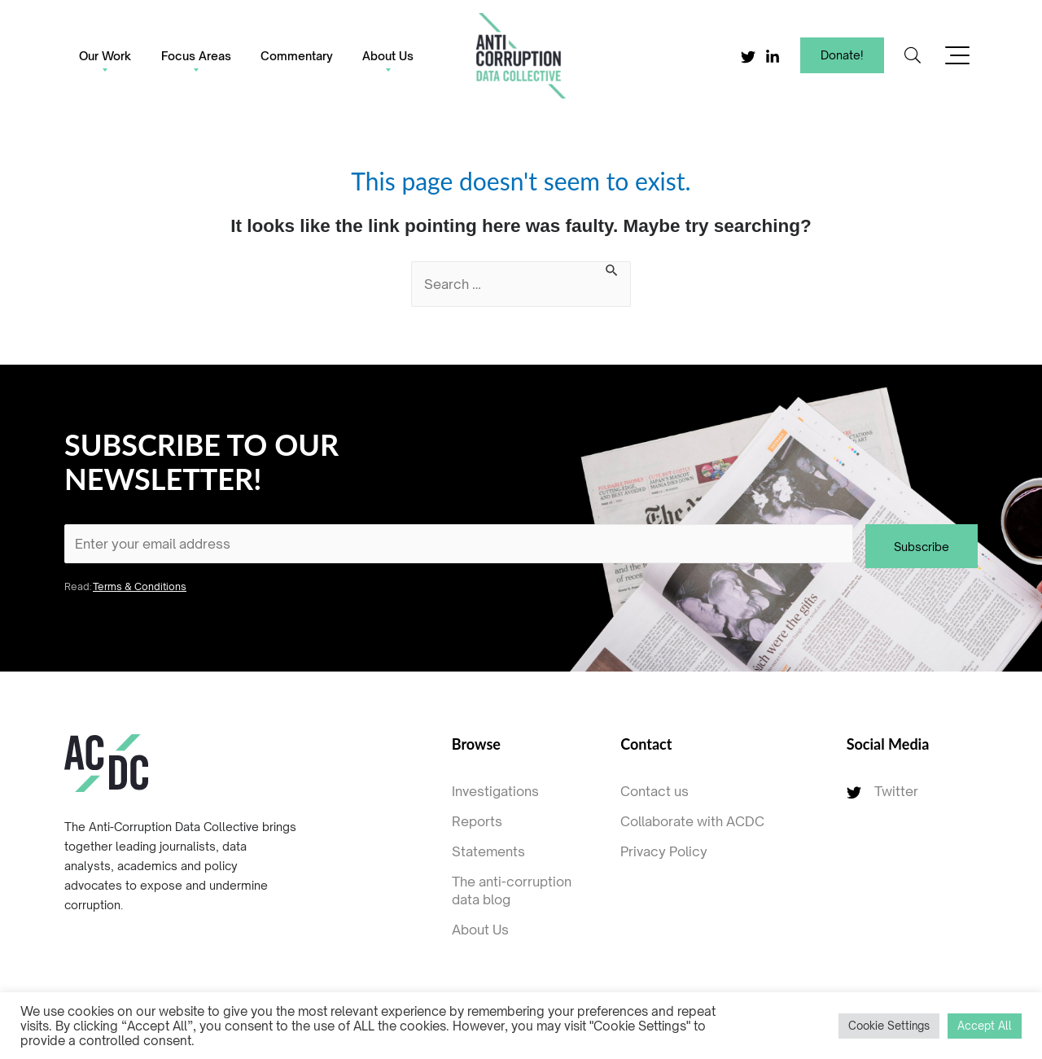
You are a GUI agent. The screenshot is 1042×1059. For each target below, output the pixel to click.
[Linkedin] (772, 57)
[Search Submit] (612, 271)
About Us (388, 56)
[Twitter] (748, 57)
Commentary (296, 56)
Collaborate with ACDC (692, 821)
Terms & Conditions (139, 586)
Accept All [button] (984, 1025)
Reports (477, 821)
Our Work (105, 56)
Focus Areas (196, 56)
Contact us (654, 791)
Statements (488, 851)
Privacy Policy (663, 851)
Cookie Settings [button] (889, 1025)
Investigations (495, 791)
